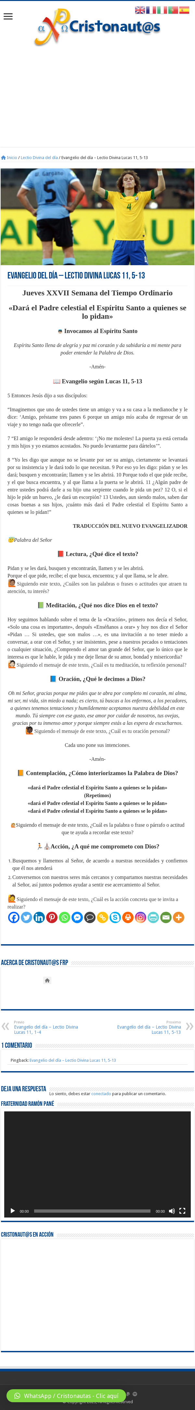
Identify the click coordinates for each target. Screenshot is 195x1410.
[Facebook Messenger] (77, 917)
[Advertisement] (97, 101)
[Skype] (115, 917)
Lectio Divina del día (39, 157)
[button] (66, 1395)
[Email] (166, 917)
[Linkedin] (39, 917)
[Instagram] (140, 917)
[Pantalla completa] (182, 1211)
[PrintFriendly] (153, 917)
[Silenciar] (172, 1211)
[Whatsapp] (64, 917)
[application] (97, 1164)
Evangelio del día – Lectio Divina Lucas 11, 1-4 (47, 1027)
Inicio (9, 157)
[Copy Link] (102, 917)
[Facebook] (14, 917)
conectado (101, 1093)
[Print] (128, 917)
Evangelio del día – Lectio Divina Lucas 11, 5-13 (147, 1027)
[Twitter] (26, 917)
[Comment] (90, 917)
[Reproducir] (12, 1211)
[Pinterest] (52, 917)
